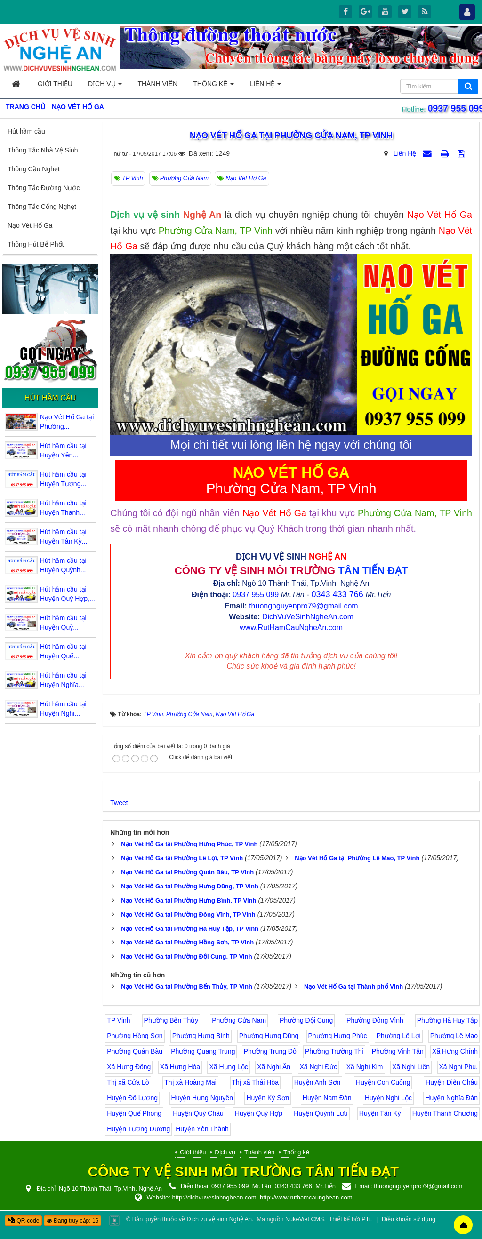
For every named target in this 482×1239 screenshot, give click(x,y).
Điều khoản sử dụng (408, 1219)
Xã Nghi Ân (273, 1067)
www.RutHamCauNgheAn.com (291, 627)
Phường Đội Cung (306, 1020)
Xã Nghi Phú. (458, 1067)
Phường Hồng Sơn (134, 1035)
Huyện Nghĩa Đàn (451, 1098)
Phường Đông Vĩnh (374, 1020)
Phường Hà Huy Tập (447, 1020)
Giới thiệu (193, 1152)
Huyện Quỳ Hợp (258, 1113)
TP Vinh (118, 1020)
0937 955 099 (453, 108)
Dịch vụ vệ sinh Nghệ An (219, 1219)
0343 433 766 (337, 594)
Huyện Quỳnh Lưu (320, 1113)
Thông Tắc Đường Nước (44, 188)
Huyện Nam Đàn (327, 1098)
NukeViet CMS (304, 1219)
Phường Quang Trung (203, 1051)
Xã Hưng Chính (455, 1051)
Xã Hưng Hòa (180, 1067)
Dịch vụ (225, 1152)
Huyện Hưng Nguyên (202, 1098)
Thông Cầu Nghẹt (34, 169)
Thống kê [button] (213, 86)
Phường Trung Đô (270, 1051)
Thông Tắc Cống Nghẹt (42, 206)
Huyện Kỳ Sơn (267, 1098)
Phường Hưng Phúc (337, 1035)
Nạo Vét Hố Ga (30, 225)
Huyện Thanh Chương (445, 1113)
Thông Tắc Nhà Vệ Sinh (43, 150)
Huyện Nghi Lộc (388, 1098)
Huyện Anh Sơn (317, 1082)
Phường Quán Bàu (134, 1051)
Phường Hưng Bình (201, 1035)
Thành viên (259, 1152)
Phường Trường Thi (334, 1051)
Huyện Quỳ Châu (198, 1113)
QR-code (23, 1220)
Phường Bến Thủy (171, 1020)
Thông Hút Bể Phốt (36, 244)
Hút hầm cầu (26, 131)
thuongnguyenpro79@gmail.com (303, 606)
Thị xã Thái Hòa (255, 1082)
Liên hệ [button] (265, 86)
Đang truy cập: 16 (72, 1220)
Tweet (119, 803)
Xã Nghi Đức (318, 1067)
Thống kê (296, 1152)
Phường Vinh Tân (398, 1051)
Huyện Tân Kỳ (380, 1113)
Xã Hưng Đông (129, 1067)
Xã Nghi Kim (364, 1067)
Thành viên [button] (157, 84)
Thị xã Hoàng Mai (190, 1082)
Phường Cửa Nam (239, 1020)
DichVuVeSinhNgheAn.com (307, 617)
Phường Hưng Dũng (269, 1035)
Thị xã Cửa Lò (128, 1082)
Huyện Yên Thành (202, 1129)
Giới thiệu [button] (55, 84)
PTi (366, 1219)
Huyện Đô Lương (132, 1098)
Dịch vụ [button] (105, 86)
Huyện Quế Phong (134, 1113)
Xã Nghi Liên (411, 1067)
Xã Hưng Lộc (228, 1067)
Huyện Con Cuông (383, 1082)
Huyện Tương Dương (138, 1129)
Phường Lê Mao (454, 1035)
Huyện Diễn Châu (452, 1082)
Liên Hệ (405, 153)
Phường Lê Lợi (399, 1035)
